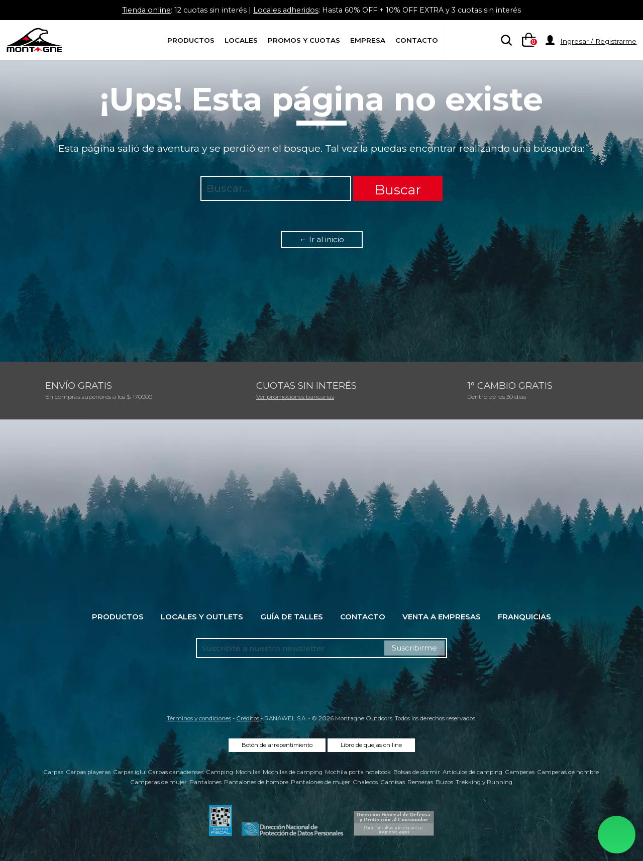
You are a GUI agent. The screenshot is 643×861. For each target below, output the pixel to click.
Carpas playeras (88, 772)
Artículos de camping (472, 772)
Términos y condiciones (199, 718)
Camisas (392, 782)
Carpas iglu (129, 772)
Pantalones (205, 782)
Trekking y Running (484, 782)
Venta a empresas (441, 616)
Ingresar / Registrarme (598, 41)
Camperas (519, 772)
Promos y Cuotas (304, 40)
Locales (241, 40)
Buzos (444, 782)
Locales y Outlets (202, 616)
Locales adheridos (284, 10)
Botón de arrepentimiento (277, 744)
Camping (219, 772)
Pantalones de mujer (320, 782)
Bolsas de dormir (416, 772)
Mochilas (248, 772)
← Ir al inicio (321, 239)
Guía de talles (291, 616)
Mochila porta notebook (358, 772)
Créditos (247, 718)
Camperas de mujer (158, 782)
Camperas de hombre (568, 772)
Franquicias (524, 616)
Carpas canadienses (175, 772)
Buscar (398, 189)
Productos (191, 40)
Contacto (416, 40)
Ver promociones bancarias (295, 396)
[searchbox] (504, 41)
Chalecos (365, 782)
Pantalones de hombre (256, 782)
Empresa (367, 40)
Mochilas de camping (293, 772)
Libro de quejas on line (371, 744)
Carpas (53, 772)
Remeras (420, 782)
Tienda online (138, 10)
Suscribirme (414, 648)
